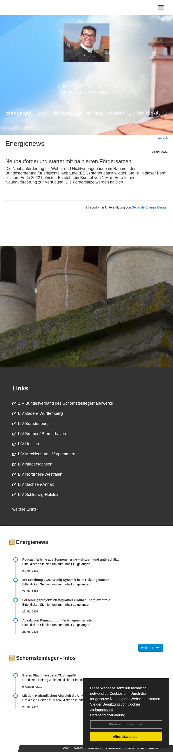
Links (20, 388)
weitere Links (25, 509)
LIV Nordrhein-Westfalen (37, 474)
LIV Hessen (25, 444)
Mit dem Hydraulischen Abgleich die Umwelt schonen (62, 695)
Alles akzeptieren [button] (126, 736)
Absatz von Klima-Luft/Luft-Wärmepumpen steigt (59, 620)
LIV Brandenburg (30, 423)
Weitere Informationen (126, 724)
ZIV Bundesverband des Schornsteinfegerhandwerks (62, 403)
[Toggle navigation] (161, 7)
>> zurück (161, 137)
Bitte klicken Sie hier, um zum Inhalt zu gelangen (56, 564)
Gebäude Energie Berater (150, 207)
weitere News (150, 648)
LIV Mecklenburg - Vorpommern (43, 454)
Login (66, 747)
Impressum (104, 710)
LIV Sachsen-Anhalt (33, 484)
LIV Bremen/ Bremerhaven (39, 433)
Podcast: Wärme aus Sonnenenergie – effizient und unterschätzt (71, 559)
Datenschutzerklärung (107, 715)
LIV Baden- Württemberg (37, 413)
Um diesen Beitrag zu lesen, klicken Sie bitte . (56, 680)
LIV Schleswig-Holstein (35, 494)
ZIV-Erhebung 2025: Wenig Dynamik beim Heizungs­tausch (65, 580)
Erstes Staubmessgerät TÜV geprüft (49, 675)
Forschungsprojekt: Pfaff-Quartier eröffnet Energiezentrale (66, 600)
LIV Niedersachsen (32, 464)
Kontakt (78, 747)
